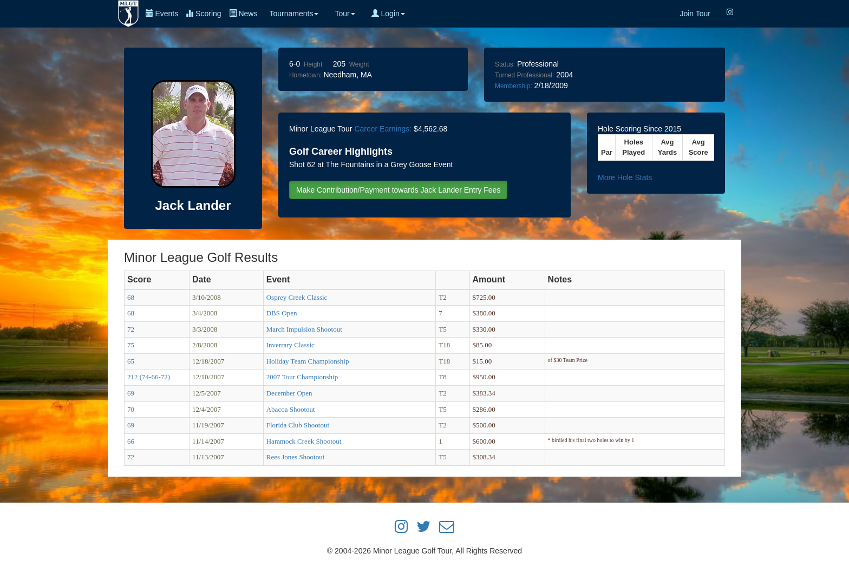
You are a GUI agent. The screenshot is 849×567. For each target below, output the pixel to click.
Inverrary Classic (290, 345)
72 (130, 329)
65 (130, 361)
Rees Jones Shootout (295, 457)
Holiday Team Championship (307, 361)
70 (130, 409)
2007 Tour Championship (302, 377)
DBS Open (281, 313)
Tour (345, 13)
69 (130, 393)
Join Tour (695, 13)
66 (130, 441)
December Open (289, 393)
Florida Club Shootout (297, 425)
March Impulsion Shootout (304, 329)
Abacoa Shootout (290, 409)
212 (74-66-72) (148, 377)
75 (130, 345)
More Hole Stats (625, 177)
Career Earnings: (383, 128)
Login (388, 13)
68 (130, 297)
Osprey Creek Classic (297, 297)
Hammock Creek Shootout (304, 441)
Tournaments (293, 13)
